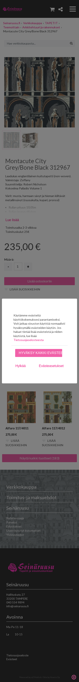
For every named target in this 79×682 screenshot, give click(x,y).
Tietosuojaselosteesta (28, 340)
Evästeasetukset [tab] (51, 366)
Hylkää (20, 366)
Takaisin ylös (73, 677)
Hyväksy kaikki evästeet (40, 353)
